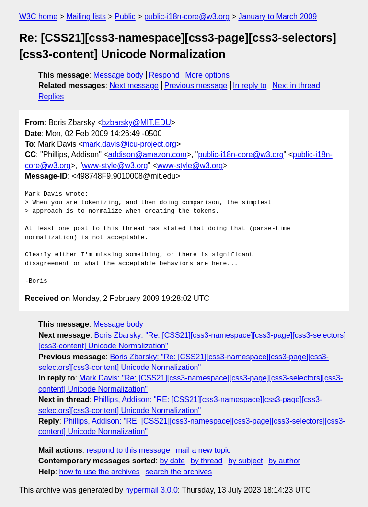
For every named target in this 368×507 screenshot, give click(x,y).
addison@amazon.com (147, 154)
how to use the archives (99, 472)
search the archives (179, 472)
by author (284, 461)
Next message (134, 85)
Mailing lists (86, 16)
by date (172, 461)
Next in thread (296, 85)
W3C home (38, 16)
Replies (51, 96)
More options (207, 75)
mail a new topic (203, 450)
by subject (245, 461)
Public (125, 16)
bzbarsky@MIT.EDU (136, 122)
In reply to (249, 85)
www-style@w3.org (115, 165)
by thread (207, 461)
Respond (164, 75)
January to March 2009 (277, 16)
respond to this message (128, 450)
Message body (118, 75)
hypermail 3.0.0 (151, 490)
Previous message (196, 85)
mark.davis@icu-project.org (129, 144)
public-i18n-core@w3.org (187, 16)
